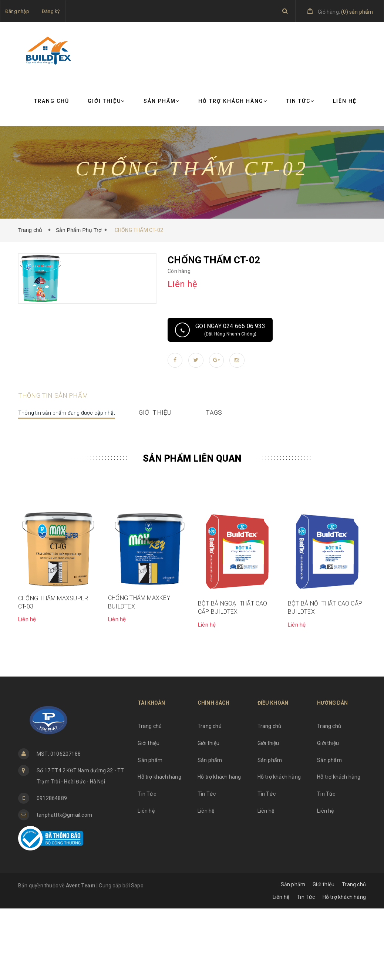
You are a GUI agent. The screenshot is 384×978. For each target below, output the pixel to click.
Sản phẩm (162, 101)
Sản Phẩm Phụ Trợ (79, 230)
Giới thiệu (106, 101)
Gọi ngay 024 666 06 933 (230, 330)
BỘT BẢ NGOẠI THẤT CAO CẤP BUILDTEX (232, 677)
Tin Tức (300, 101)
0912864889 (52, 868)
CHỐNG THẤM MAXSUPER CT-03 (53, 671)
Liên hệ (345, 101)
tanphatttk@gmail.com (64, 884)
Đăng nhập (17, 11)
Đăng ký (51, 11)
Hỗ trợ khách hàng (232, 101)
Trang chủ (51, 101)
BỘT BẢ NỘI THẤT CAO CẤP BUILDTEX (325, 677)
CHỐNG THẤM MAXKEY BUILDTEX (139, 671)
